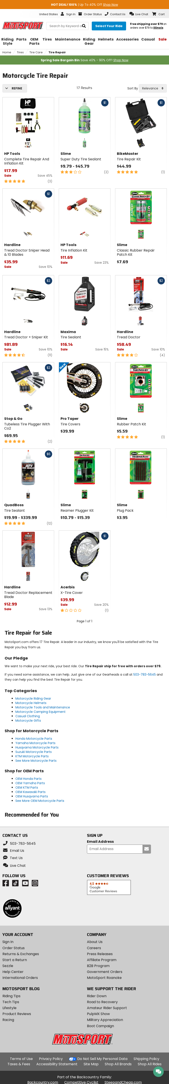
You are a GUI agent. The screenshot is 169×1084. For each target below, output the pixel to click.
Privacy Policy (51, 1058)
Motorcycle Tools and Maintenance (42, 707)
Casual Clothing (27, 716)
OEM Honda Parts (28, 778)
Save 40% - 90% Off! (84, 60)
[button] (138, 13)
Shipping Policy (146, 1058)
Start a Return (14, 959)
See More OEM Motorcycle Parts (39, 801)
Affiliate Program (101, 959)
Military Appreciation (105, 1019)
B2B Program (98, 965)
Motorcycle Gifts (28, 720)
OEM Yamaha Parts (30, 783)
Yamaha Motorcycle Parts (35, 743)
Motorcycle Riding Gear (33, 698)
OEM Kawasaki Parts (30, 792)
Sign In (7, 941)
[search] (84, 26)
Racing (8, 1019)
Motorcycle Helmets (30, 703)
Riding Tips (11, 996)
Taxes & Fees (18, 1064)
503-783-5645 (144, 674)
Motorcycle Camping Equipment (40, 712)
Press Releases (100, 953)
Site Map (91, 1064)
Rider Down (97, 996)
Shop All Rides (150, 1064)
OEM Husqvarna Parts (31, 796)
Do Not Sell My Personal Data (102, 1059)
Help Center (13, 971)
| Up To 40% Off (84, 4)
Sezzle (7, 965)
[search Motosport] (67, 26)
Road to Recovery (102, 1001)
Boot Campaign (100, 1025)
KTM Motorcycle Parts (32, 756)
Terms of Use (21, 1058)
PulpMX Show (98, 1013)
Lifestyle (9, 1007)
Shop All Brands (118, 1064)
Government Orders (104, 971)
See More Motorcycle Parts (36, 760)
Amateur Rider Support (107, 1007)
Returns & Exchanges (20, 953)
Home (6, 52)
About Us (95, 941)
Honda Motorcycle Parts (33, 738)
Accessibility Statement (56, 1064)
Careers (94, 948)
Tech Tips (10, 1001)
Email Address (100, 841)
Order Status (13, 948)
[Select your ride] (109, 26)
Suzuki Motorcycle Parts (33, 752)
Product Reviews (16, 1013)
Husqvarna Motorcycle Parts (37, 747)
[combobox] (153, 88)
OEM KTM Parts (26, 787)
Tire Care (36, 52)
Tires (20, 52)
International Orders (20, 977)
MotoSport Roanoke (104, 977)
